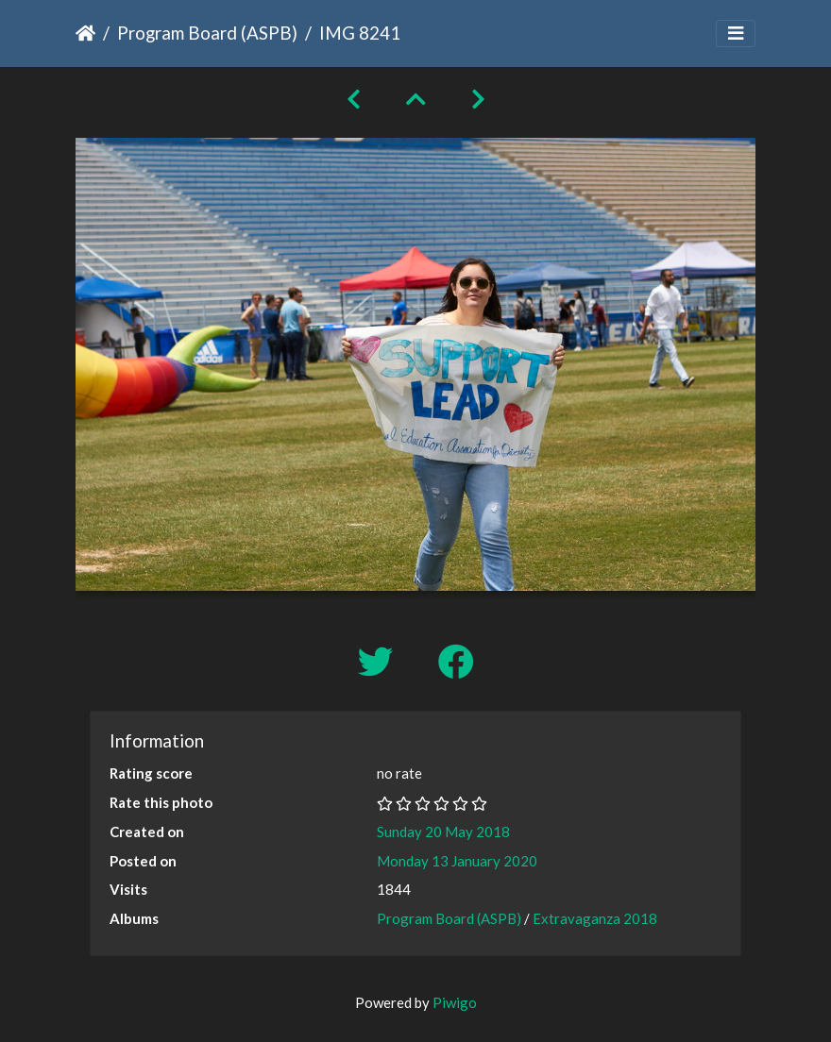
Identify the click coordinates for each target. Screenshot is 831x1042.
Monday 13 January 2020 (457, 860)
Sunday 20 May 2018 (443, 831)
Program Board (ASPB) (207, 32)
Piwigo (454, 1002)
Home (85, 33)
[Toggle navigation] (735, 33)
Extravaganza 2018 (595, 918)
